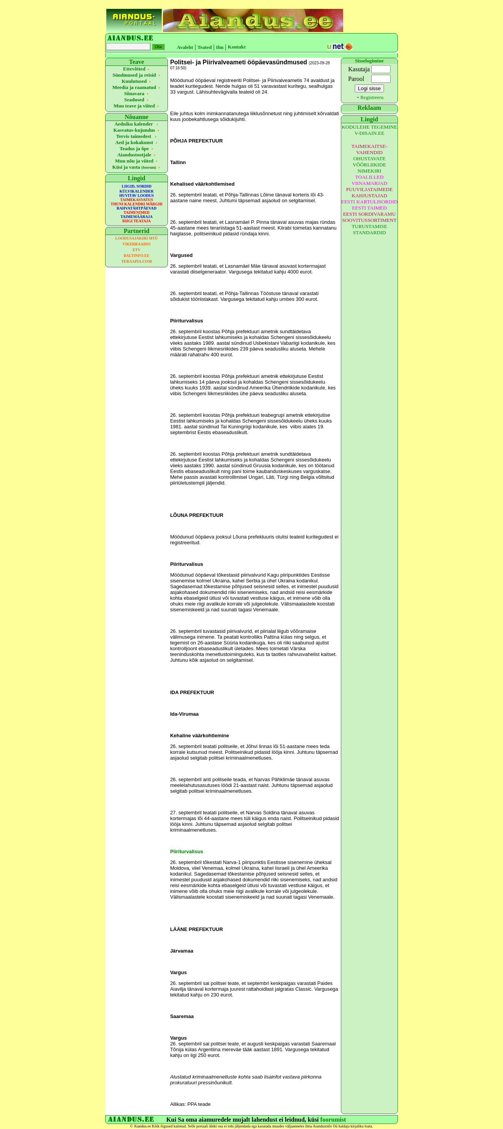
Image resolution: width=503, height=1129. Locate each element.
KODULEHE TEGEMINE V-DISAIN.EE (369, 130)
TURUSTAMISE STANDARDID (369, 229)
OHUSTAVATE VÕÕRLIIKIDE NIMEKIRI (369, 165)
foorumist (333, 1119)
